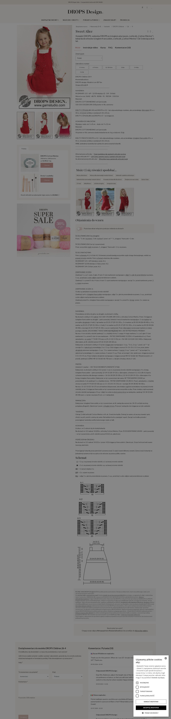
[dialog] (151, 686)
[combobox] (166, 658)
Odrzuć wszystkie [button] (151, 702)
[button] (151, 712)
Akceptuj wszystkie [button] (151, 708)
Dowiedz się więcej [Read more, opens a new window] (158, 678)
